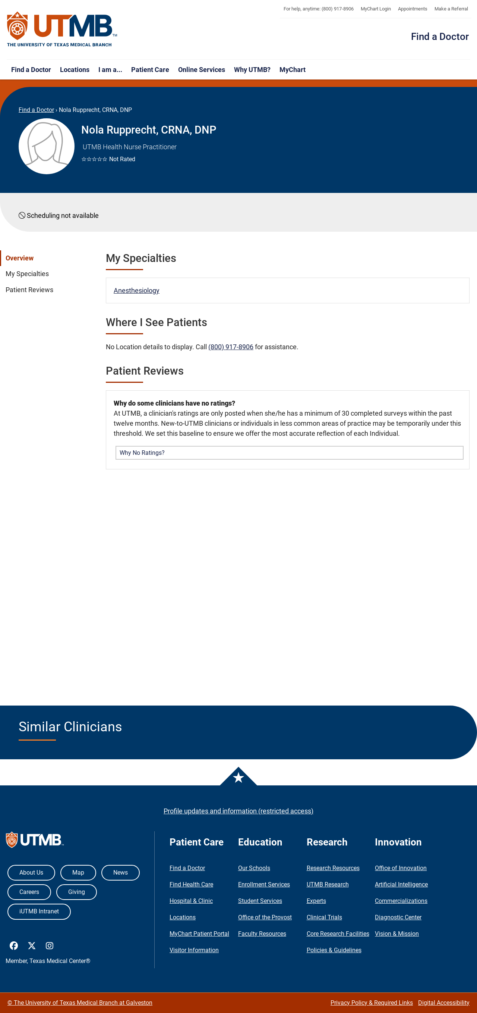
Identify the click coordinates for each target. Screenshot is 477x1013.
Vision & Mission (397, 933)
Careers (29, 891)
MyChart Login (376, 9)
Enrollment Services (264, 884)
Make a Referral (451, 9)
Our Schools (254, 868)
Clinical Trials (324, 917)
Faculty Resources (262, 933)
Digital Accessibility (444, 1002)
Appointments (412, 9)
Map (78, 872)
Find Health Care (191, 884)
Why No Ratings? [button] (142, 452)
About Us (31, 872)
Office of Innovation (401, 868)
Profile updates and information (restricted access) (238, 811)
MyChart (292, 70)
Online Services (201, 70)
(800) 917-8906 (230, 347)
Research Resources (333, 868)
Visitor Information (194, 950)
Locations (74, 70)
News (120, 872)
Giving (76, 891)
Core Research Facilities (338, 933)
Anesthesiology (136, 290)
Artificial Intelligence (401, 884)
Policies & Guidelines (334, 950)
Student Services (260, 900)
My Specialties (27, 274)
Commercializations (401, 900)
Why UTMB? (252, 70)
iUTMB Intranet (39, 911)
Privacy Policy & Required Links (372, 1002)
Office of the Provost (265, 917)
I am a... (110, 70)
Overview (20, 258)
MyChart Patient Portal (199, 933)
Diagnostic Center (398, 917)
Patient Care (150, 70)
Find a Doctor (440, 36)
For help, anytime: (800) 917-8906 (319, 9)
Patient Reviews (29, 290)
